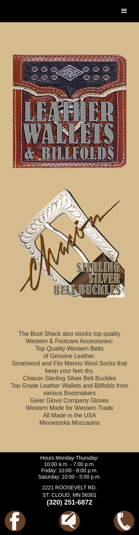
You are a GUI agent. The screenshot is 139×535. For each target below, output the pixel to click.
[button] (124, 11)
